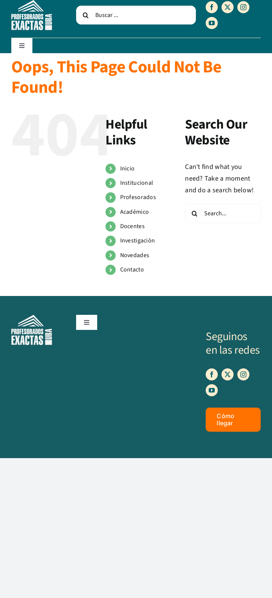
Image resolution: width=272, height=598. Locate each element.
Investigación (137, 240)
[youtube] (212, 23)
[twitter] (228, 7)
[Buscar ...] (136, 15)
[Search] (85, 15)
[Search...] (223, 213)
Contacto (132, 269)
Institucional (136, 183)
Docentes (132, 226)
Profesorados (138, 197)
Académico (134, 212)
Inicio (127, 168)
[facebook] (212, 7)
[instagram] (243, 7)
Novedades (134, 255)
